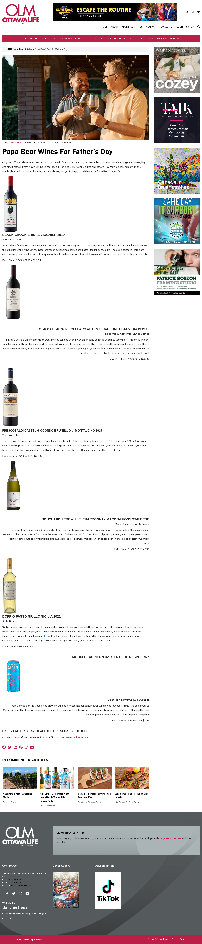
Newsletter (166, 26)
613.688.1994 (15, 882)
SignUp (190, 26)
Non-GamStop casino (29, 939)
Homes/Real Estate (158, 38)
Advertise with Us (132, 26)
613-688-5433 (15, 879)
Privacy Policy (178, 939)
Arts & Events (31, 38)
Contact (151, 26)
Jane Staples (15, 142)
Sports (45, 38)
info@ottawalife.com (170, 838)
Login (180, 26)
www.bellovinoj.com (77, 737)
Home (104, 26)
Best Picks (140, 38)
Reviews (99, 38)
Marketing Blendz (14, 907)
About (114, 26)
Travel (78, 38)
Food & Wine (66, 38)
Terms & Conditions (158, 939)
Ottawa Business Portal (120, 38)
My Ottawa (175, 38)
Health (54, 38)
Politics (88, 38)
